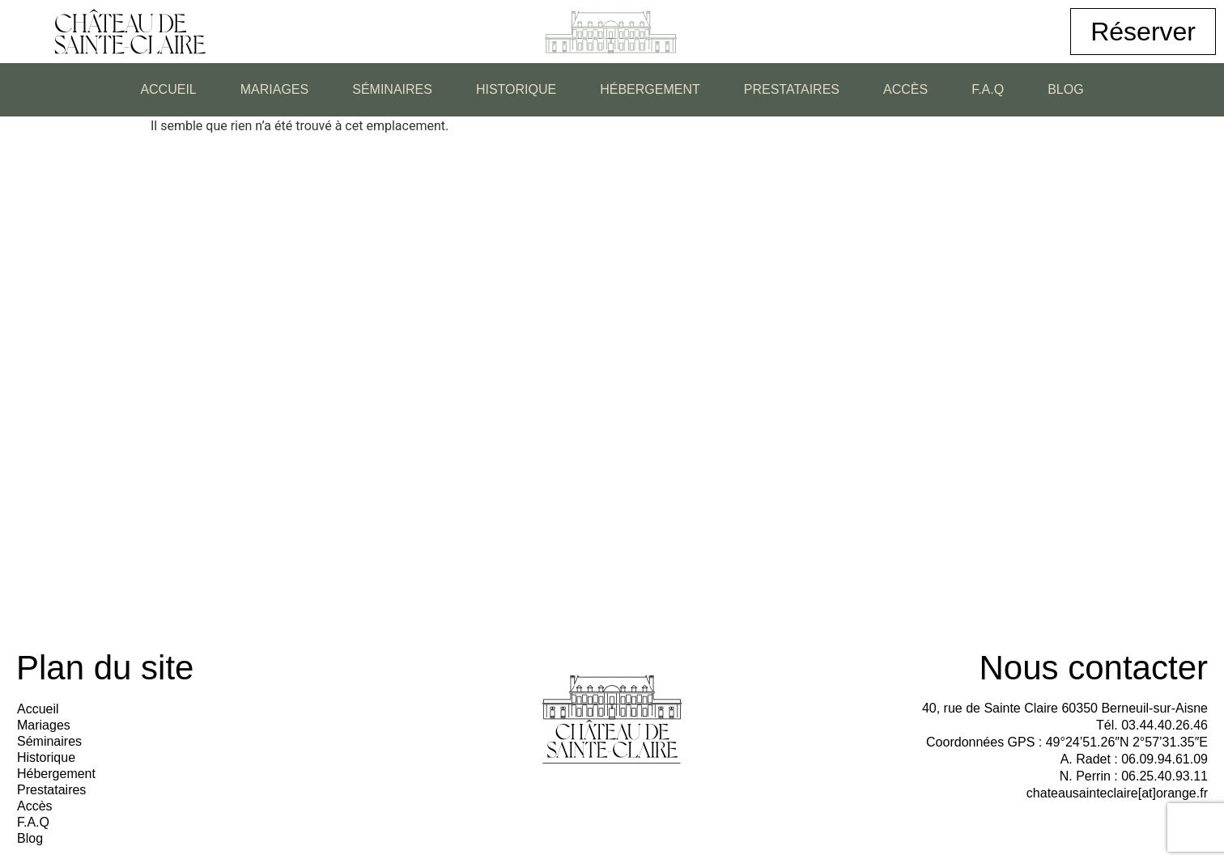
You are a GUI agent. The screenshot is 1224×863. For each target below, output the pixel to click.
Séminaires (392, 89)
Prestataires (791, 89)
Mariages (274, 89)
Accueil (168, 89)
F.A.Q (987, 89)
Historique (516, 89)
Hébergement (650, 89)
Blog (1065, 89)
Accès (905, 89)
